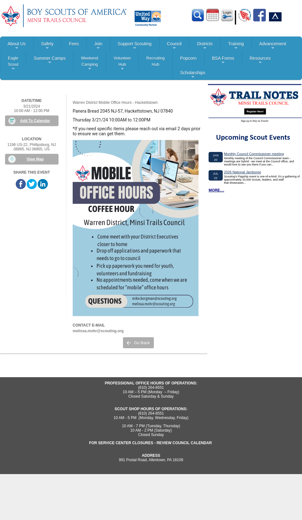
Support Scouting (134, 46)
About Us (17, 46)
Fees (74, 43)
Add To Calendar (35, 121)
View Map (34, 159)
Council (174, 46)
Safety (47, 46)
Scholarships (192, 75)
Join (98, 46)
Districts (205, 46)
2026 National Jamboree (242, 172)
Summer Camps (49, 60)
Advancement (272, 46)
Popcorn (188, 58)
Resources (260, 60)
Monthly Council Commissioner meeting (254, 154)
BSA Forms (223, 60)
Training (236, 46)
